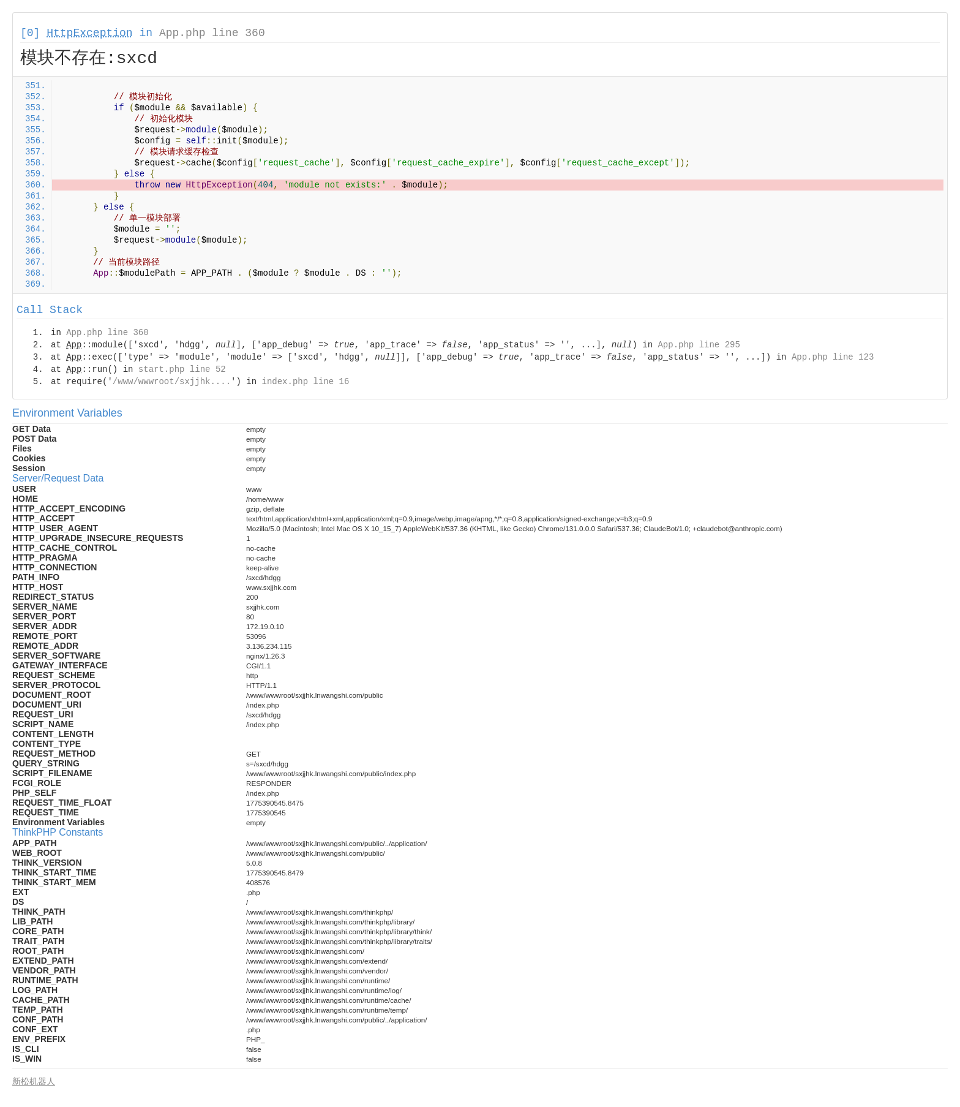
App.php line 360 (212, 33)
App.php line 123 (833, 357)
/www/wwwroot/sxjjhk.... (172, 382)
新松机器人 (33, 1081)
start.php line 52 (182, 369)
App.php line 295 (699, 345)
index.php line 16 (305, 382)
